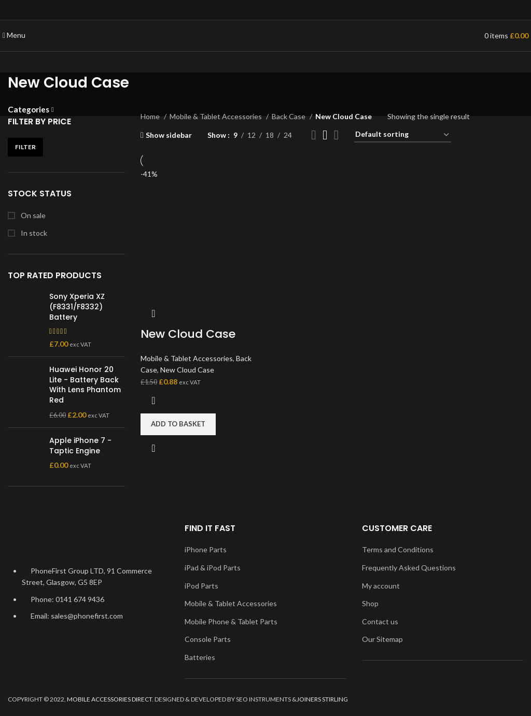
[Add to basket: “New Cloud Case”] (178, 424)
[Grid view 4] (336, 134)
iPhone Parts (206, 549)
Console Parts (208, 639)
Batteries (200, 657)
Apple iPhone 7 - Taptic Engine (80, 446)
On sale (32, 215)
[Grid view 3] (325, 134)
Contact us (380, 621)
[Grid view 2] (313, 134)
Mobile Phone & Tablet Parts (231, 621)
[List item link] (88, 599)
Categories (28, 109)
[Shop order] (402, 134)
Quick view (153, 448)
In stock (33, 232)
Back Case (289, 116)
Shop (370, 603)
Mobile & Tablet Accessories (216, 116)
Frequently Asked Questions (409, 567)
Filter (25, 147)
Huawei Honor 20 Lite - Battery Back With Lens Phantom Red (85, 385)
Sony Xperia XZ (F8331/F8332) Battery (77, 307)
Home (151, 116)
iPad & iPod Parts (213, 567)
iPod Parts (201, 585)
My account (381, 585)
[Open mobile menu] (14, 35)
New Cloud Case (188, 334)
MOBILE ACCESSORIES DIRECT (109, 699)
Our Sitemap (382, 639)
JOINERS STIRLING (322, 699)
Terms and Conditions (398, 549)
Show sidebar (169, 135)
